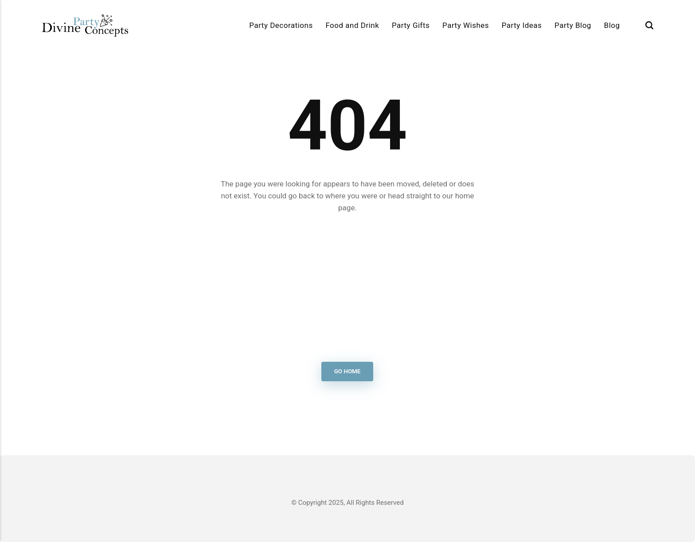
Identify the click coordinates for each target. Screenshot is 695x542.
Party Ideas (522, 25)
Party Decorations (280, 25)
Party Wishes (465, 25)
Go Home (347, 371)
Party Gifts (410, 25)
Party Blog (572, 25)
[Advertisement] (347, 288)
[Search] (649, 25)
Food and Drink (352, 25)
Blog (612, 25)
